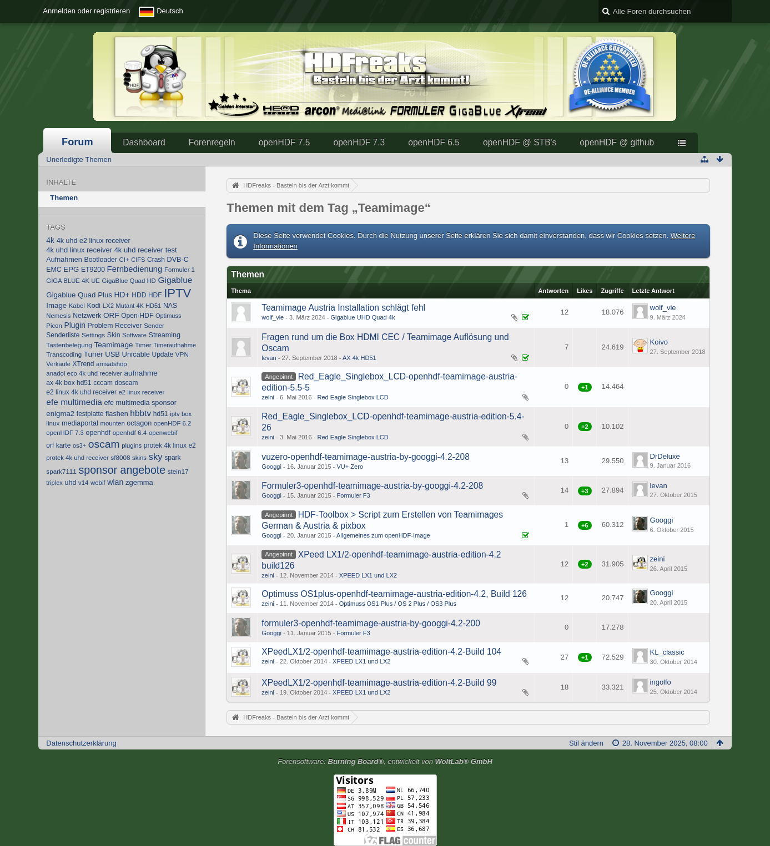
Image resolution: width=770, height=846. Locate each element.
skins (139, 457)
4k (50, 240)
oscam (104, 444)
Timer (143, 344)
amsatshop (111, 364)
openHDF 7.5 (284, 142)
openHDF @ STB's (519, 142)
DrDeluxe (665, 456)
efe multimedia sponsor (140, 403)
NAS (170, 306)
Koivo (659, 342)
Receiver (128, 326)
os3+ (79, 445)
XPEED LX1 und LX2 (368, 575)
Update (163, 354)
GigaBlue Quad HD (129, 280)
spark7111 (61, 471)
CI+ (124, 259)
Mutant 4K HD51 (139, 305)
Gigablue (175, 280)
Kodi (93, 306)
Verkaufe (58, 364)
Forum (77, 142)
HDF (155, 295)
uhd (70, 483)
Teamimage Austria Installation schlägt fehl (343, 307)
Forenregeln (212, 142)
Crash (156, 260)
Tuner (93, 354)
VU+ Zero (349, 466)
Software (134, 335)
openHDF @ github (617, 142)
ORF (111, 315)
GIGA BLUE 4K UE (73, 280)
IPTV (177, 293)
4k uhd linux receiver (79, 250)
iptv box (181, 414)
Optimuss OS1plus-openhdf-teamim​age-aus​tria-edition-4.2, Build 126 (394, 594)
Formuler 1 (179, 269)
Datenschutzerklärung (81, 743)
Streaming (164, 335)
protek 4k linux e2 (170, 445)
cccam (103, 383)
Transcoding (64, 354)
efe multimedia (74, 402)
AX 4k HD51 (359, 357)
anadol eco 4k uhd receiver (84, 373)
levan (268, 357)
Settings (93, 334)
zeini (267, 397)
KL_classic (667, 652)
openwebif (163, 432)
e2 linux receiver (142, 392)
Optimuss (168, 315)
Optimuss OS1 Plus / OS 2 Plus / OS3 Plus (397, 603)
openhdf (98, 433)
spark (172, 458)
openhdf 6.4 (130, 432)
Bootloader (100, 260)
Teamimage (113, 345)
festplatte (90, 414)
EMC (53, 269)
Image (56, 305)
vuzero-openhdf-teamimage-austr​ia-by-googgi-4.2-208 (365, 457)
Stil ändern (586, 743)
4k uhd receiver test (145, 250)
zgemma (139, 482)
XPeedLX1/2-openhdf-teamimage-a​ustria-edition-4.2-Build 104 (381, 651)
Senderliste (62, 335)
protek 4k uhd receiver (77, 457)
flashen (116, 414)
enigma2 (60, 413)
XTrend (83, 364)
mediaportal (80, 423)
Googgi (271, 466)
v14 (83, 482)
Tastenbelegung (69, 344)
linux (52, 423)
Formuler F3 (353, 495)
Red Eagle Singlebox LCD (352, 397)
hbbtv (140, 413)
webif (97, 482)
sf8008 (120, 457)
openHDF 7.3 (359, 142)
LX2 (108, 305)
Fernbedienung (135, 269)
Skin (113, 335)
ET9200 (93, 269)
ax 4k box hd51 (68, 383)
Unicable (136, 354)
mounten (112, 423)
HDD (139, 295)
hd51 (160, 414)
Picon (54, 325)
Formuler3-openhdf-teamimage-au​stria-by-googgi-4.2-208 (372, 485)
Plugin (74, 325)
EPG (71, 269)
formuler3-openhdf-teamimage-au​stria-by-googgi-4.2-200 (370, 623)
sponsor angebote (121, 470)
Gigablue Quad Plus (79, 295)
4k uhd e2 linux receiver (93, 241)
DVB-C (178, 260)
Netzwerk (87, 316)
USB (112, 354)
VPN (182, 354)
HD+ (122, 294)
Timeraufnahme (174, 345)
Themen (64, 198)
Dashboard (144, 142)
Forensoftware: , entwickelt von (385, 761)
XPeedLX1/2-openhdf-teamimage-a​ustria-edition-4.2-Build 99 (378, 682)
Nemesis (58, 315)
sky (156, 457)
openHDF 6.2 (173, 423)
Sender (154, 325)
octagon (139, 423)
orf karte (58, 445)
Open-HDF (137, 316)
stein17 (178, 471)
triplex (54, 482)
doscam (126, 383)
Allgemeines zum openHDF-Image (383, 535)
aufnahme (140, 373)
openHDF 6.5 (434, 142)
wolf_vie (272, 317)
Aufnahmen (64, 260)
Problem (100, 326)
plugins (132, 445)
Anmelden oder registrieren (86, 11)
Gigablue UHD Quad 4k (362, 317)
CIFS (138, 259)
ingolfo (660, 682)
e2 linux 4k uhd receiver (81, 392)
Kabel (77, 305)
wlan (115, 482)
